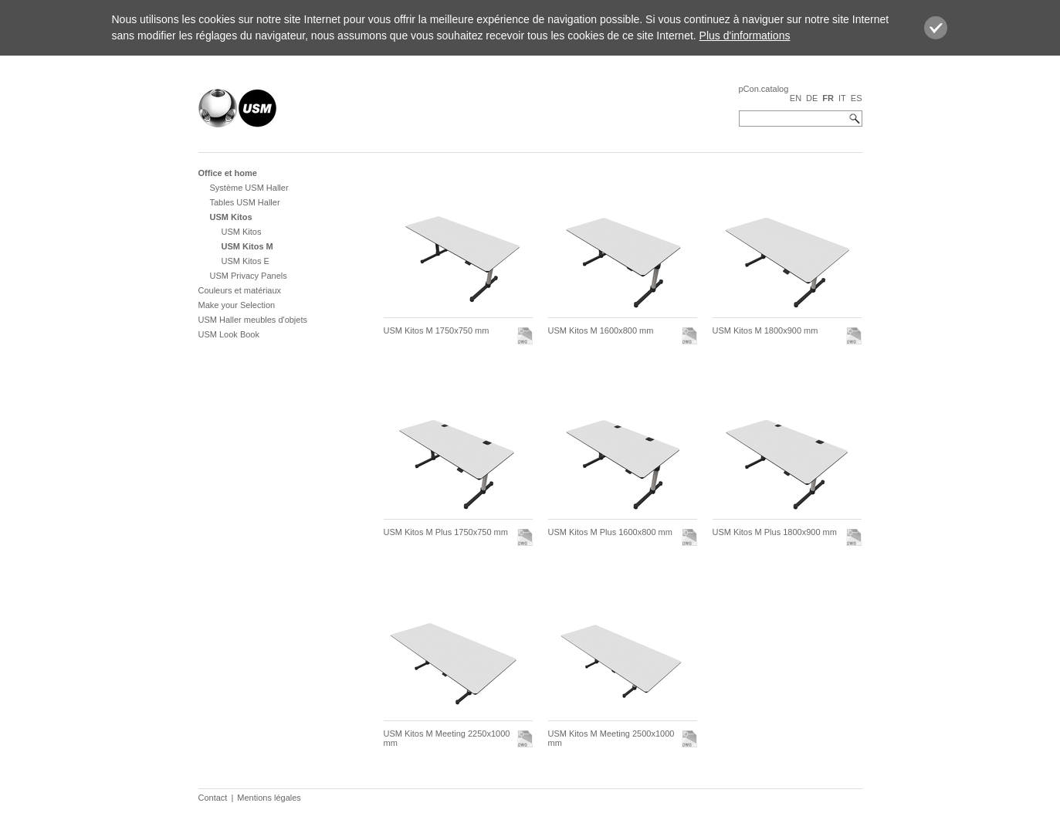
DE (812, 98)
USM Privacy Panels (248, 275)
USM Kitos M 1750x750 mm (436, 330)
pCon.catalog (764, 88)
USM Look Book (228, 334)
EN (795, 98)
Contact (213, 797)
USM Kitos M (247, 246)
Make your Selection (237, 305)
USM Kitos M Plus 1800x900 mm (775, 532)
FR (828, 98)
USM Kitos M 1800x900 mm (765, 330)
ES (856, 98)
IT (842, 98)
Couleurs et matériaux (240, 290)
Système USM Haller (249, 187)
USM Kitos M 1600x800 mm (601, 330)
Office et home (227, 173)
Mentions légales (269, 797)
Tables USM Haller (245, 202)
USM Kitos (231, 217)
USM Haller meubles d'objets (253, 319)
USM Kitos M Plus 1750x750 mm (446, 532)
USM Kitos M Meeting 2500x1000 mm (611, 738)
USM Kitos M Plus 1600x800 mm (610, 532)
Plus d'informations (745, 35)
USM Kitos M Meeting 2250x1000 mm (447, 738)
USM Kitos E (245, 261)
